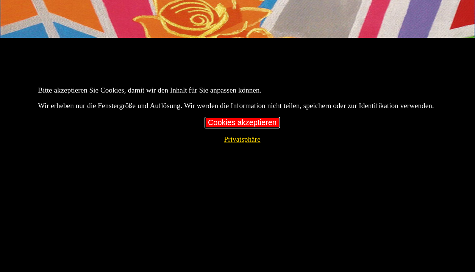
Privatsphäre (242, 139)
